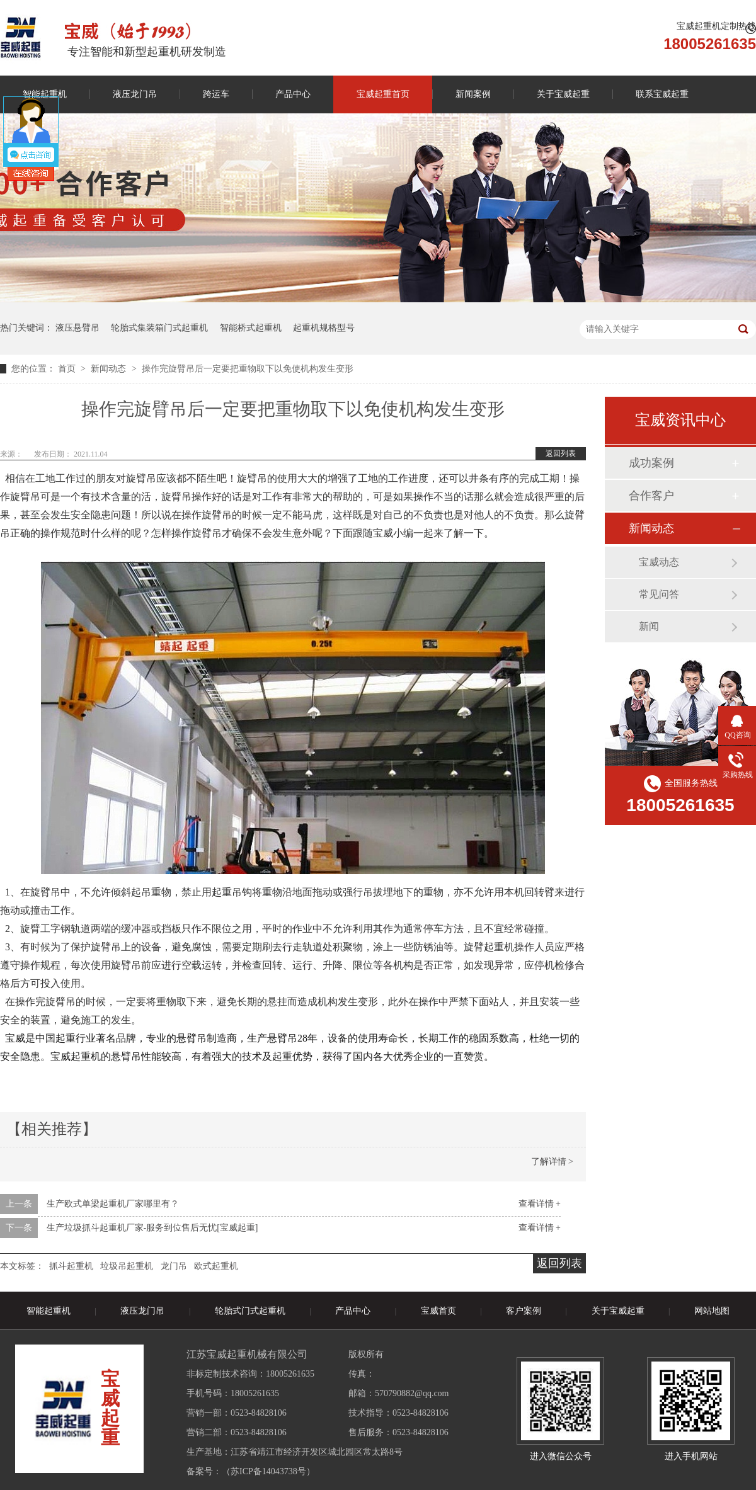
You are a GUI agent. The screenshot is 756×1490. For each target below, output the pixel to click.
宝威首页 (438, 1311)
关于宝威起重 (563, 94)
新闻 (649, 626)
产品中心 (293, 94)
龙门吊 (174, 1266)
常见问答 (659, 594)
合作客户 (651, 495)
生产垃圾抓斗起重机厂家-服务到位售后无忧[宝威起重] (152, 1227)
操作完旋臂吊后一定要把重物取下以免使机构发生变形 (247, 368)
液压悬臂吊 (77, 328)
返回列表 (561, 453)
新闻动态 (110, 368)
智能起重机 (48, 1311)
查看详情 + (539, 1203)
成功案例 (651, 463)
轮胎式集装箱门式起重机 (159, 328)
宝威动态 (659, 562)
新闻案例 (473, 94)
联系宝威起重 (662, 94)
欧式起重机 (216, 1266)
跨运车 (216, 94)
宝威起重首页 (383, 94)
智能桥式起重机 (251, 328)
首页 (68, 368)
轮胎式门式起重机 (250, 1311)
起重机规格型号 (324, 328)
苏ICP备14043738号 (268, 1471)
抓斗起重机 (71, 1266)
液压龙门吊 (135, 94)
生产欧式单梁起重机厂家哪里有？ (113, 1203)
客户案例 (523, 1311)
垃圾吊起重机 (126, 1266)
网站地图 (712, 1311)
